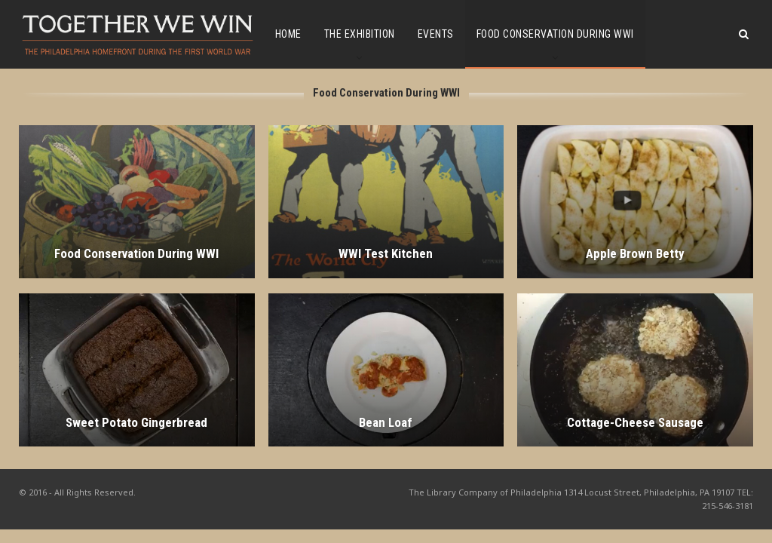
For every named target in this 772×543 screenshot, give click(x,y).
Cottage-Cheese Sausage (635, 422)
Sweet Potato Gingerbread (136, 422)
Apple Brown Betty (635, 253)
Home (288, 34)
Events (436, 34)
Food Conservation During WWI (555, 34)
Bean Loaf (385, 422)
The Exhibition (359, 34)
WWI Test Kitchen (386, 253)
